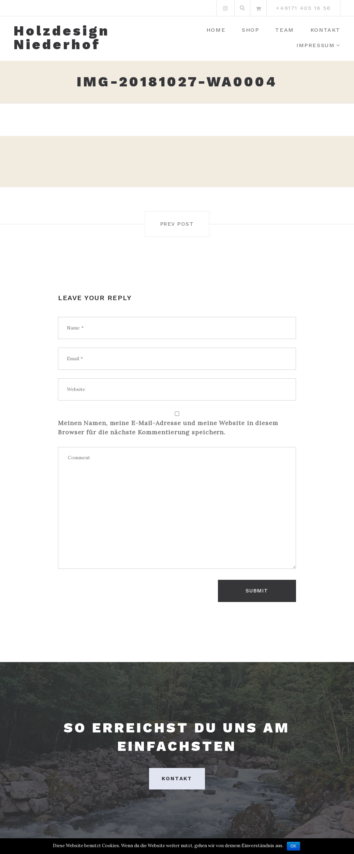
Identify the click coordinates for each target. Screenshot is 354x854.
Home (215, 30)
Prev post (177, 224)
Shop (250, 30)
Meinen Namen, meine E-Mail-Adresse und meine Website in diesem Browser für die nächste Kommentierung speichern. (168, 427)
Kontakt (325, 30)
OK (293, 846)
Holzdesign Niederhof (62, 38)
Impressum (315, 45)
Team (284, 30)
